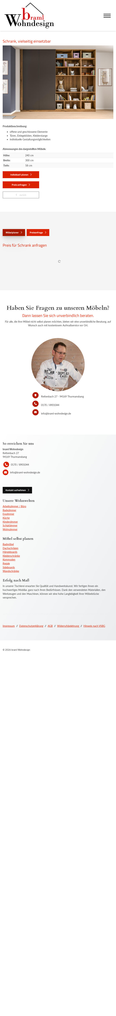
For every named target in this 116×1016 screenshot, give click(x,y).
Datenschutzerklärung (31, 625)
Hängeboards (10, 551)
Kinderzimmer (10, 521)
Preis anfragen (19, 184)
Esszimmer (8, 513)
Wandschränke (11, 571)
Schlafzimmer (10, 525)
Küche (6, 517)
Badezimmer (9, 510)
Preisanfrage (36, 232)
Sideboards (9, 567)
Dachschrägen (10, 548)
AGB (50, 625)
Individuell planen (19, 174)
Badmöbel (8, 544)
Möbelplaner (12, 232)
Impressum (9, 625)
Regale (6, 563)
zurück (22, 195)
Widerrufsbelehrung (68, 625)
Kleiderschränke (11, 555)
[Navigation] (107, 15)
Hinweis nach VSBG (94, 625)
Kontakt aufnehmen (16, 490)
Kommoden (9, 559)
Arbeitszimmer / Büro (14, 506)
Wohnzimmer (10, 529)
